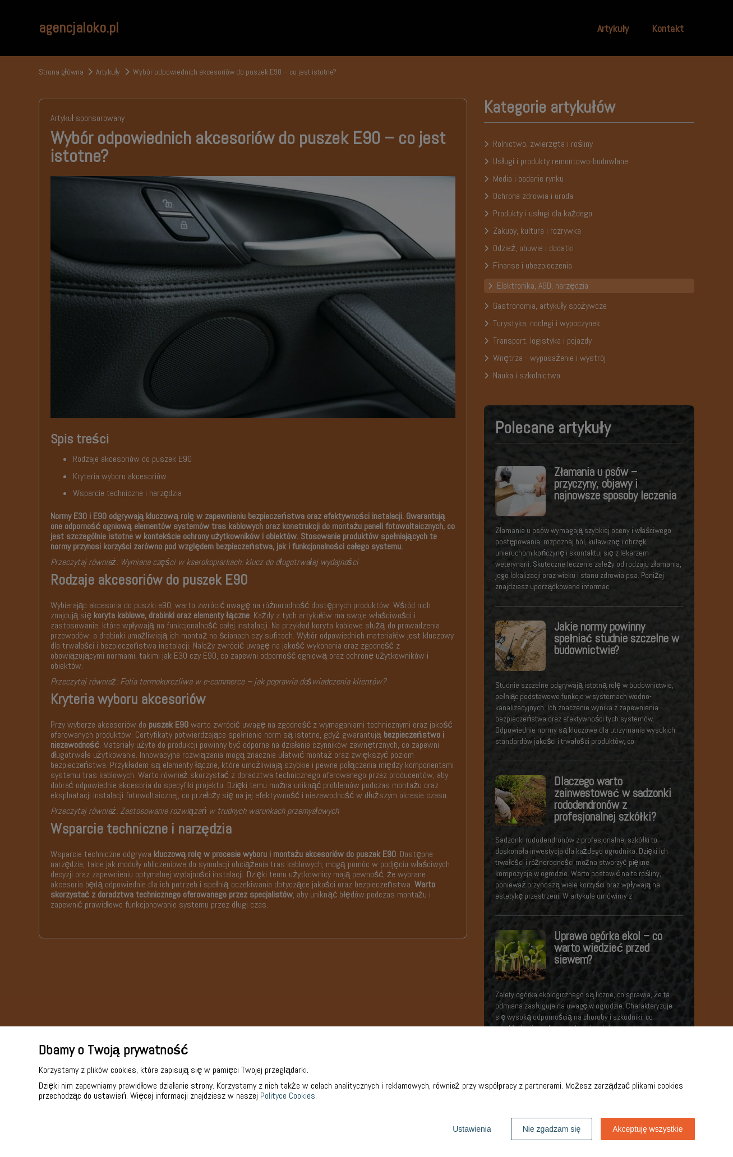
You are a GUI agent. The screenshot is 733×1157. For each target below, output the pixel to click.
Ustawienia (472, 1128)
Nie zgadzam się (552, 1128)
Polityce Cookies (287, 1096)
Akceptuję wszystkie (647, 1128)
